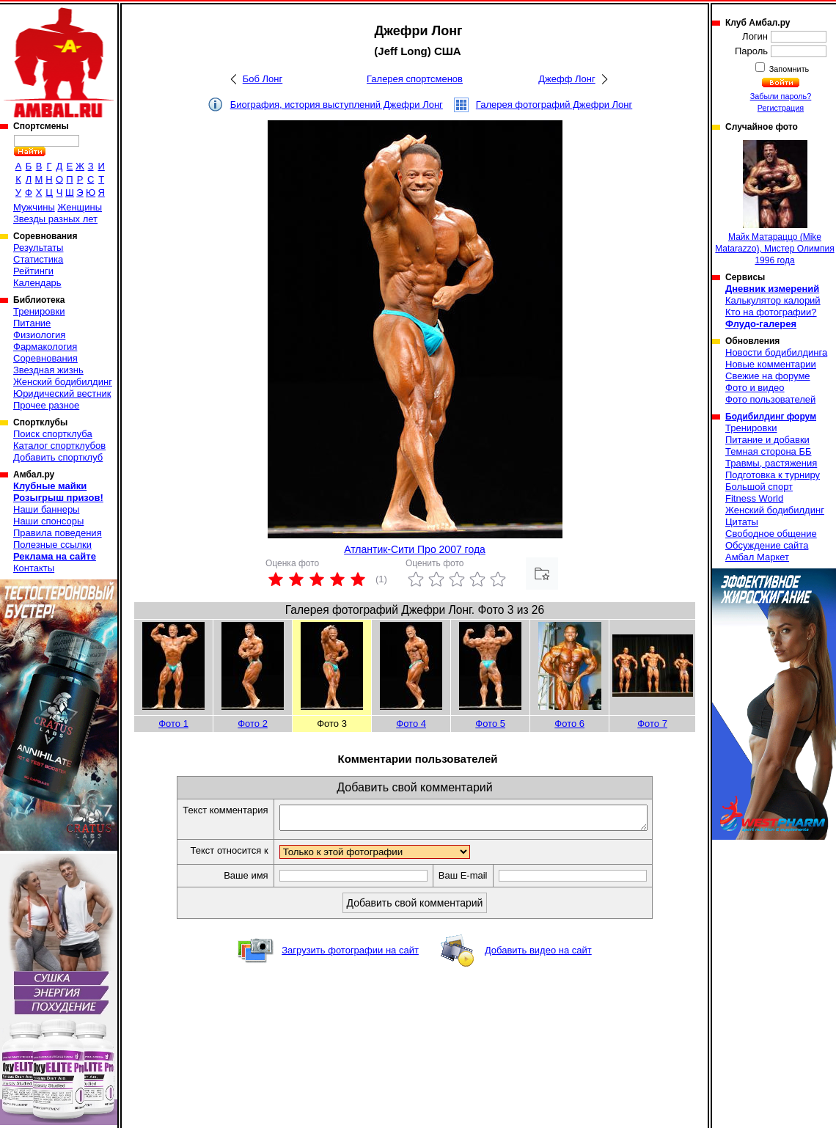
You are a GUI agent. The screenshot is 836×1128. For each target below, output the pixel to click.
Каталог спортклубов (59, 445)
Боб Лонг (263, 78)
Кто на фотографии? (771, 312)
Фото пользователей (770, 399)
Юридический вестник (62, 393)
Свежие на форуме (767, 375)
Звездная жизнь (48, 370)
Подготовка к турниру (772, 474)
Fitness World (754, 498)
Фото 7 (652, 723)
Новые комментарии (770, 364)
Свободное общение (771, 533)
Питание (32, 323)
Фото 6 (569, 723)
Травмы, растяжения (771, 463)
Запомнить (788, 69)
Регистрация (781, 107)
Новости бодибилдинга (776, 352)
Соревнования (45, 358)
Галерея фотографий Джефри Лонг (554, 104)
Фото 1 (173, 723)
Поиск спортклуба (52, 433)
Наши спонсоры (48, 521)
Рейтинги (33, 270)
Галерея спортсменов (415, 78)
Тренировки (39, 311)
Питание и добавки (767, 439)
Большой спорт (759, 486)
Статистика (38, 259)
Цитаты (741, 521)
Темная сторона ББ (768, 451)
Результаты (38, 247)
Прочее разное (46, 405)
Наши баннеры (46, 509)
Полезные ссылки (52, 544)
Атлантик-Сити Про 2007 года (414, 549)
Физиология (39, 334)
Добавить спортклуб (58, 457)
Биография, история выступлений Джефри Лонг (336, 104)
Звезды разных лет (55, 218)
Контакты (33, 568)
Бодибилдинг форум (770, 416)
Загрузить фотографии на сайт (350, 954)
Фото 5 (490, 723)
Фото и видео (755, 387)
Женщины (79, 207)
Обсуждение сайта (766, 545)
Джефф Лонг (566, 78)
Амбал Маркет (757, 557)
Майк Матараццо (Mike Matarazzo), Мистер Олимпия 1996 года (774, 202)
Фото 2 (253, 723)
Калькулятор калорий (773, 300)
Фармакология (45, 346)
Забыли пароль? (781, 96)
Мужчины (34, 207)
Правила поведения (57, 532)
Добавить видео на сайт (538, 954)
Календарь (37, 282)
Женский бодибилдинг (62, 381)
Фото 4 (411, 723)
